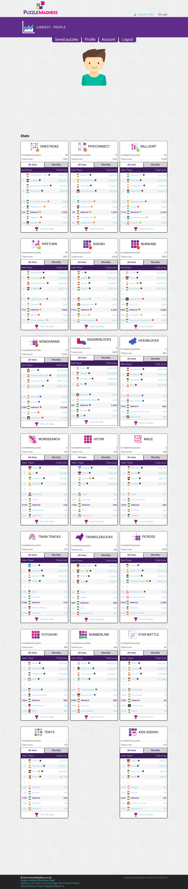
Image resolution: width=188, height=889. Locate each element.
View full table (44, 229)
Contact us (26, 883)
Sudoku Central (28, 880)
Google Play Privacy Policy (64, 883)
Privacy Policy (40, 883)
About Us (59, 886)
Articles (31, 886)
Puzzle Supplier (45, 886)
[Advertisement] (94, 109)
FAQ (23, 886)
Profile (90, 39)
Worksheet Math (46, 880)
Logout (127, 39)
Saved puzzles (66, 39)
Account (108, 39)
